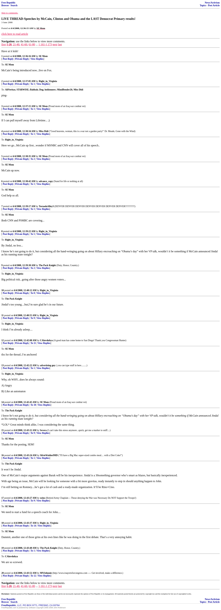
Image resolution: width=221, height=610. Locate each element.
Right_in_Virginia (48, 81)
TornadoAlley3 (46, 206)
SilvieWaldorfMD (49, 455)
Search (14, 5)
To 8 (33, 293)
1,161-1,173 (45, 44)
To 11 (33, 343)
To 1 (33, 84)
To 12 (33, 575)
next (54, 44)
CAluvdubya (46, 340)
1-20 (9, 44)
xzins (42, 498)
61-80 (32, 44)
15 (2, 430)
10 (2, 290)
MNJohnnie (46, 573)
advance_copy (46, 181)
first (3, 44)
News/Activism (212, 2)
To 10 (33, 405)
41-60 (24, 44)
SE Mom (43, 56)
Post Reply (8, 59)
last (60, 44)
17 (2, 498)
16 (2, 455)
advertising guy (48, 365)
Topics (203, 5)
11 (2, 315)
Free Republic (8, 2)
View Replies (37, 59)
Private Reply (22, 59)
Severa (43, 430)
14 (2, 402)
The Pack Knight (47, 265)
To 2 (33, 159)
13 (2, 365)
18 (2, 523)
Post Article (214, 5)
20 (2, 573)
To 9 (33, 318)
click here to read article (14, 33)
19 (2, 548)
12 (2, 340)
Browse (5, 5)
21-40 (16, 44)
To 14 (33, 525)
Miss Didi (44, 131)
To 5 (33, 234)
